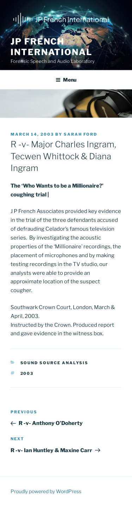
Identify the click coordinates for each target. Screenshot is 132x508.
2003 (27, 373)
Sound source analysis (54, 362)
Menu (66, 80)
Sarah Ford (80, 134)
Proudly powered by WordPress (46, 491)
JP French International (51, 46)
